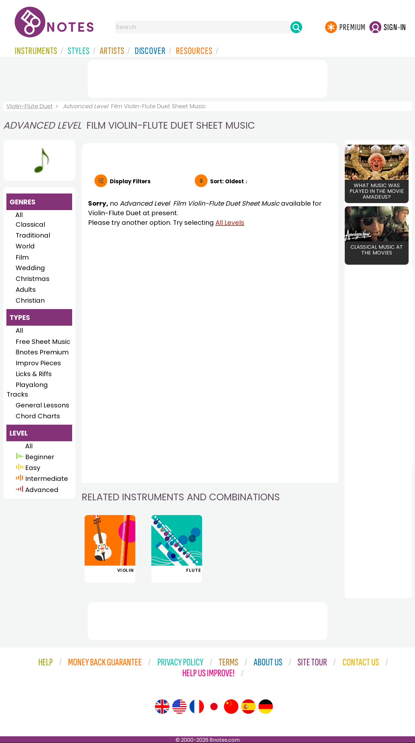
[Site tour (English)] (162, 707)
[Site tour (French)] (197, 707)
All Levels (229, 222)
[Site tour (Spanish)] (248, 707)
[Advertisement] (207, 77)
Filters (130, 181)
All (19, 214)
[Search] (296, 27)
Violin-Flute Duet (29, 106)
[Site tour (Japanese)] (214, 707)
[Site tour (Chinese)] (231, 707)
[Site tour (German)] (266, 707)
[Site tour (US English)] (179, 707)
